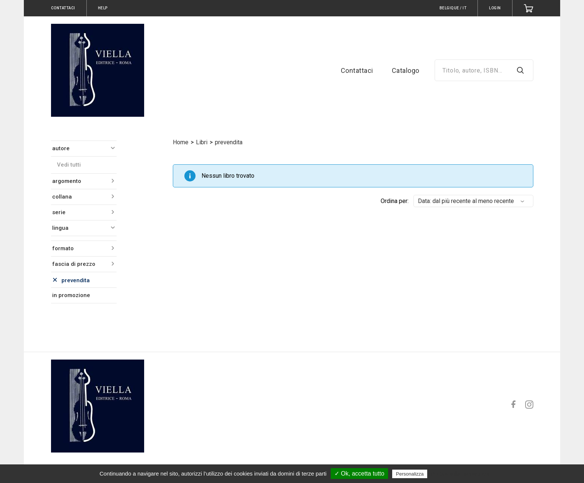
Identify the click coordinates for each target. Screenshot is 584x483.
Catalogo (405, 70)
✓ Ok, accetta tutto (359, 473)
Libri (201, 142)
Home (180, 142)
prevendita (228, 142)
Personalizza (409, 474)
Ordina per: (395, 201)
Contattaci (357, 70)
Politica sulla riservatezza (460, 474)
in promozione (71, 295)
